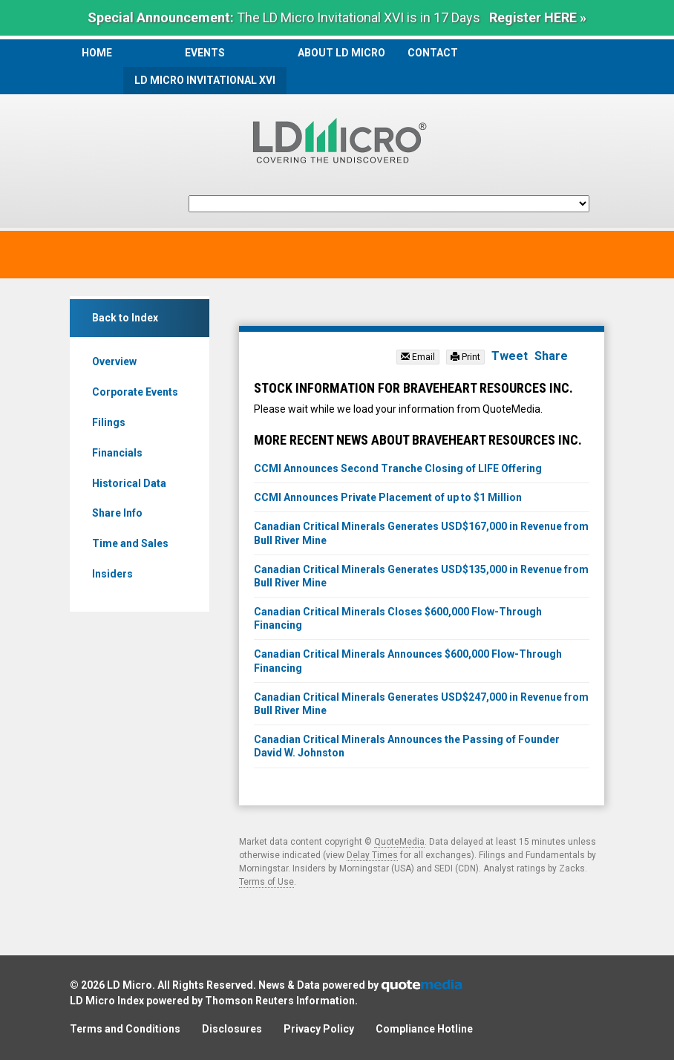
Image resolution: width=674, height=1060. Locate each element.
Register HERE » (537, 17)
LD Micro (129, 985)
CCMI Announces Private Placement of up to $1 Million (388, 497)
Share (551, 356)
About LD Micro (341, 53)
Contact (433, 53)
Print (465, 357)
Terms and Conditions (125, 1029)
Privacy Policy (319, 1029)
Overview (114, 361)
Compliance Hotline (424, 1029)
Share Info (117, 513)
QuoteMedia (399, 842)
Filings (108, 422)
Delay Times (372, 855)
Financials (117, 453)
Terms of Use (266, 882)
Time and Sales (130, 543)
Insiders (112, 574)
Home (97, 53)
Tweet (509, 356)
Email (418, 357)
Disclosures (232, 1029)
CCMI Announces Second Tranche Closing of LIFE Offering (398, 468)
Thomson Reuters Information (280, 1001)
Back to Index (125, 318)
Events (205, 53)
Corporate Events (135, 392)
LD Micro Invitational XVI (204, 80)
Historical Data (129, 483)
